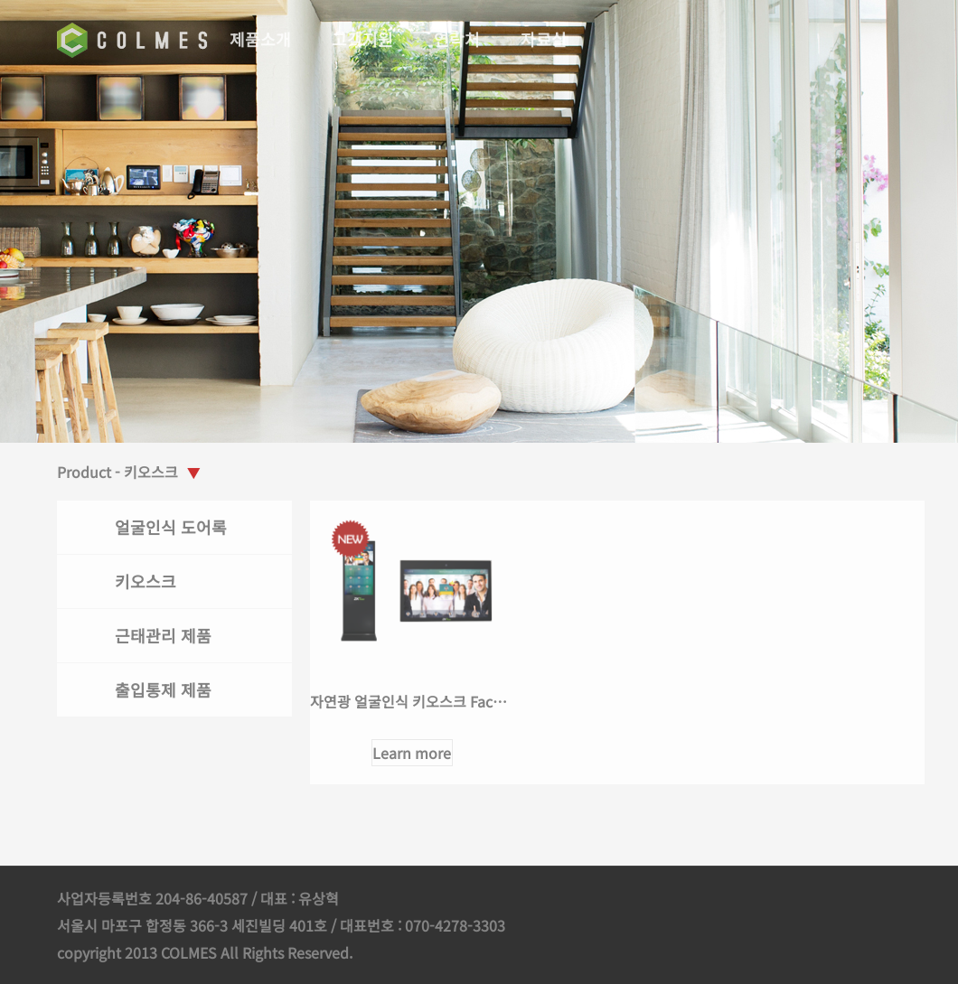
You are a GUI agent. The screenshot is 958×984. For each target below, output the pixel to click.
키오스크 (147, 581)
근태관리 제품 (165, 635)
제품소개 (262, 39)
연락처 (459, 39)
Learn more (414, 753)
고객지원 (364, 39)
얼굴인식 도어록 (173, 527)
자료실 (545, 39)
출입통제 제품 (165, 689)
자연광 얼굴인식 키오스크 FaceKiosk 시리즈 (447, 701)
